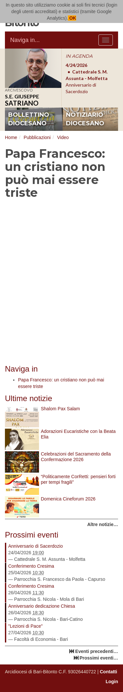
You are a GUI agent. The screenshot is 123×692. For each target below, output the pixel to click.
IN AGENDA (79, 56)
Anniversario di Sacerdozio (35, 546)
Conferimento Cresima (31, 566)
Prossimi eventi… (99, 658)
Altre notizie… (102, 524)
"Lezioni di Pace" (25, 626)
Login (112, 681)
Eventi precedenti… (96, 651)
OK (72, 18)
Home (11, 137)
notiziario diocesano (85, 119)
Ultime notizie (28, 398)
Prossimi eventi (31, 534)
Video (63, 137)
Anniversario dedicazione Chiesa (41, 606)
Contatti (108, 671)
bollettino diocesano (28, 119)
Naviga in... (25, 40)
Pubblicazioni (37, 137)
